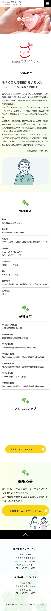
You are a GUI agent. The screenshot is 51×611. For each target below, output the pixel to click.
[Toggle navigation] (47, 3)
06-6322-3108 (15, 251)
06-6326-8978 (28, 568)
